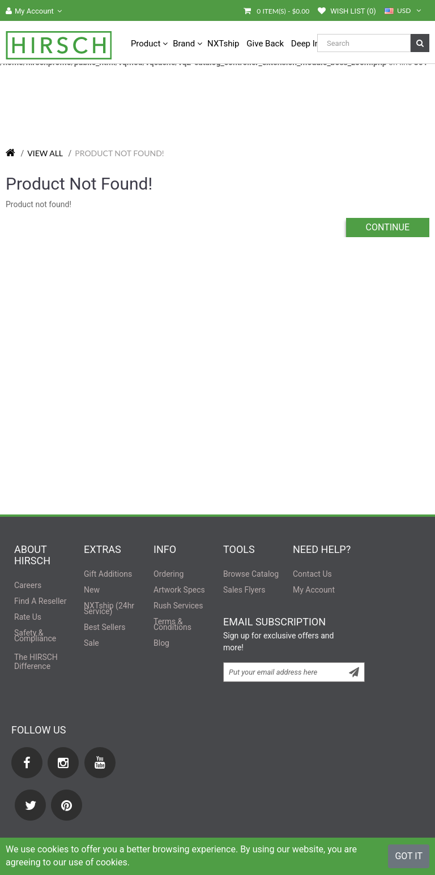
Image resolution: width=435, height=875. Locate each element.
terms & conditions (172, 624)
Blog (161, 642)
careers (27, 585)
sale (91, 642)
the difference (36, 662)
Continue (388, 227)
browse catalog (251, 573)
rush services (178, 605)
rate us (27, 616)
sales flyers (244, 589)
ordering (168, 573)
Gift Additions (108, 573)
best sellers (104, 627)
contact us (312, 573)
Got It (409, 856)
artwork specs (179, 589)
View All (45, 153)
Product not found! (119, 153)
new (92, 589)
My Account (314, 589)
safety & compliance (35, 635)
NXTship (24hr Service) (109, 608)
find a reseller (40, 601)
